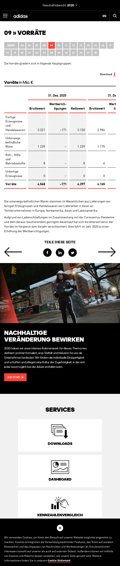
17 (110, 45)
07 (36, 45)
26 (66, 52)
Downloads (60, 443)
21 (29, 52)
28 (81, 52)
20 (22, 52)
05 (22, 45)
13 (81, 45)
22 (36, 52)
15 (95, 45)
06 (29, 45)
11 (66, 45)
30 (95, 52)
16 (103, 45)
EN (104, 16)
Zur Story (13, 377)
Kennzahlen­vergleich (60, 515)
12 (73, 45)
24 (51, 52)
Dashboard (60, 479)
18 (7, 52)
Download (106, 74)
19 (15, 52)
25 (58, 52)
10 (59, 45)
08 (44, 45)
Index (11, 45)
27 (73, 52)
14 (88, 45)
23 (44, 52)
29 (88, 52)
